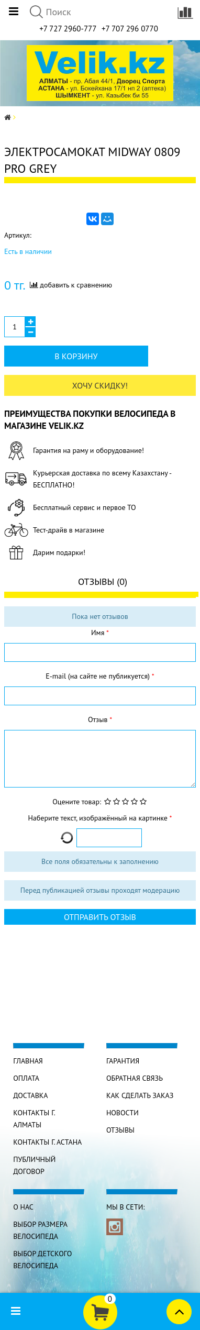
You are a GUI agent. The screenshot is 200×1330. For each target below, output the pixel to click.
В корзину (75, 356)
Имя (98, 632)
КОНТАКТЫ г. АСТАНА (47, 1142)
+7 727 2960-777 (67, 29)
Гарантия (122, 1061)
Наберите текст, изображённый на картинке (98, 818)
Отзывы (120, 1130)
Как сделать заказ (139, 1095)
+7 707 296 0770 (130, 29)
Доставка (30, 1095)
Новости (122, 1112)
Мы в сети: (125, 1207)
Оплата (26, 1078)
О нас (23, 1207)
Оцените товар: (76, 801)
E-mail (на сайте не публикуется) (98, 676)
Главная (28, 1061)
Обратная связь (134, 1078)
